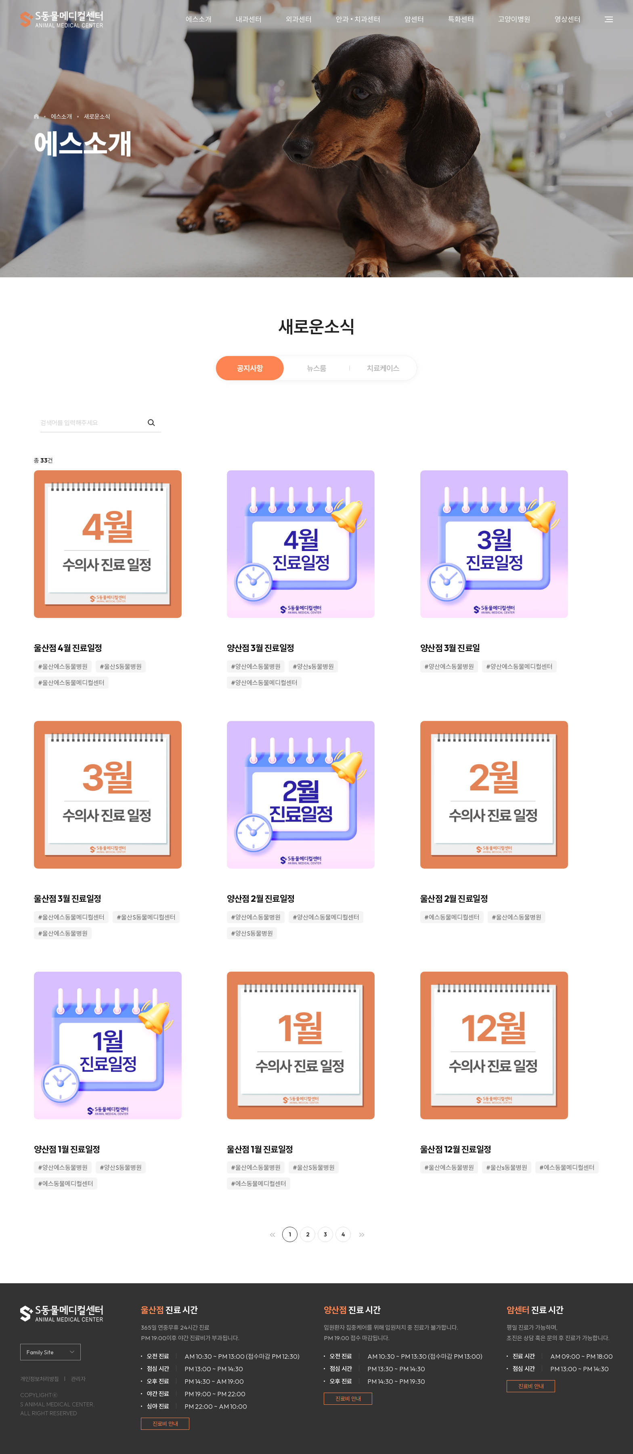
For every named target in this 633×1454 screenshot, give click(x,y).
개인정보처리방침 (39, 1379)
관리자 (78, 1379)
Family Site (40, 1352)
